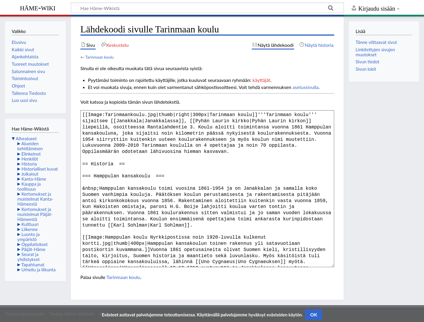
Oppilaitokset (34, 244)
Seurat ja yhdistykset (28, 257)
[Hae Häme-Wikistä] (207, 8)
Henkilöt (29, 158)
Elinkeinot (31, 153)
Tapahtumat (32, 264)
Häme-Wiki (38, 7)
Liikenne (29, 229)
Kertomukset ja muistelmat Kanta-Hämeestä (35, 199)
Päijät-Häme (33, 249)
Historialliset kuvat (39, 168)
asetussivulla (305, 87)
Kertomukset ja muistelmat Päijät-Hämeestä (35, 214)
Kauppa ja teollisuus (29, 186)
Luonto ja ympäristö (28, 237)
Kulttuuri (30, 224)
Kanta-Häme (33, 178)
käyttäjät (261, 80)
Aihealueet (26, 138)
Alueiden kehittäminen (30, 146)
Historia (29, 163)
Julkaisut (29, 173)
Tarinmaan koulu (99, 57)
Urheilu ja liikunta (38, 269)
